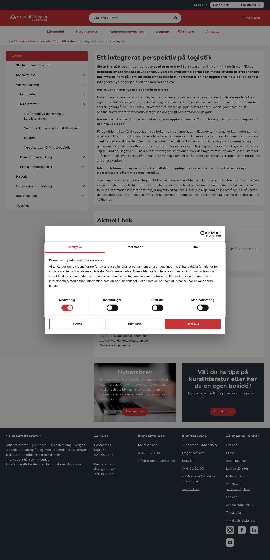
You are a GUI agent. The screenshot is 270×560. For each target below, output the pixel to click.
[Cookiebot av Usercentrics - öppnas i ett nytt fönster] (203, 234)
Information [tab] (135, 247)
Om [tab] (195, 247)
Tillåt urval (135, 324)
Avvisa (77, 324)
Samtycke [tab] (75, 247)
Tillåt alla (192, 324)
